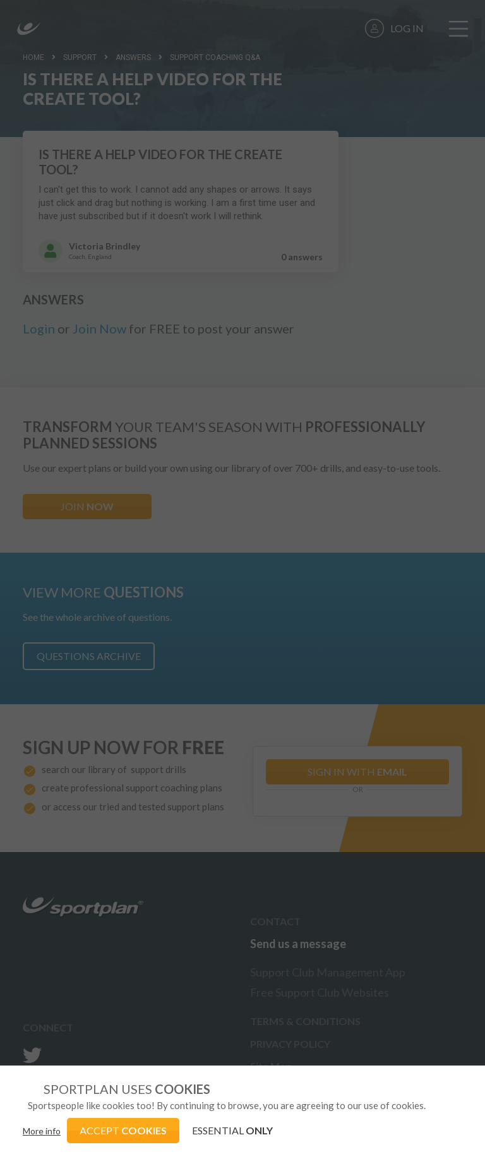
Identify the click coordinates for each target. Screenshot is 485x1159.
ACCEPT (123, 1130)
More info (42, 1131)
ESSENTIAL (232, 1130)
